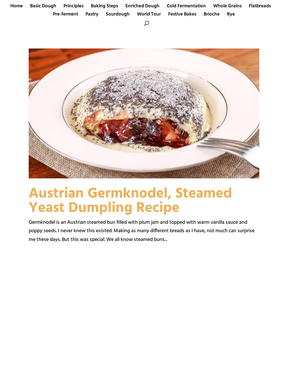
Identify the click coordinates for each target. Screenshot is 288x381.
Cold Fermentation (186, 7)
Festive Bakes (182, 15)
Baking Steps (104, 7)
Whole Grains (227, 7)
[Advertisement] (83, 318)
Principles (74, 7)
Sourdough (118, 15)
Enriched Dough (142, 7)
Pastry (92, 15)
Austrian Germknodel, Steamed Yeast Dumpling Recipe (130, 201)
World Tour (149, 15)
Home (16, 7)
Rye (231, 15)
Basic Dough (43, 7)
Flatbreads (260, 7)
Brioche (212, 15)
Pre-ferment (65, 15)
